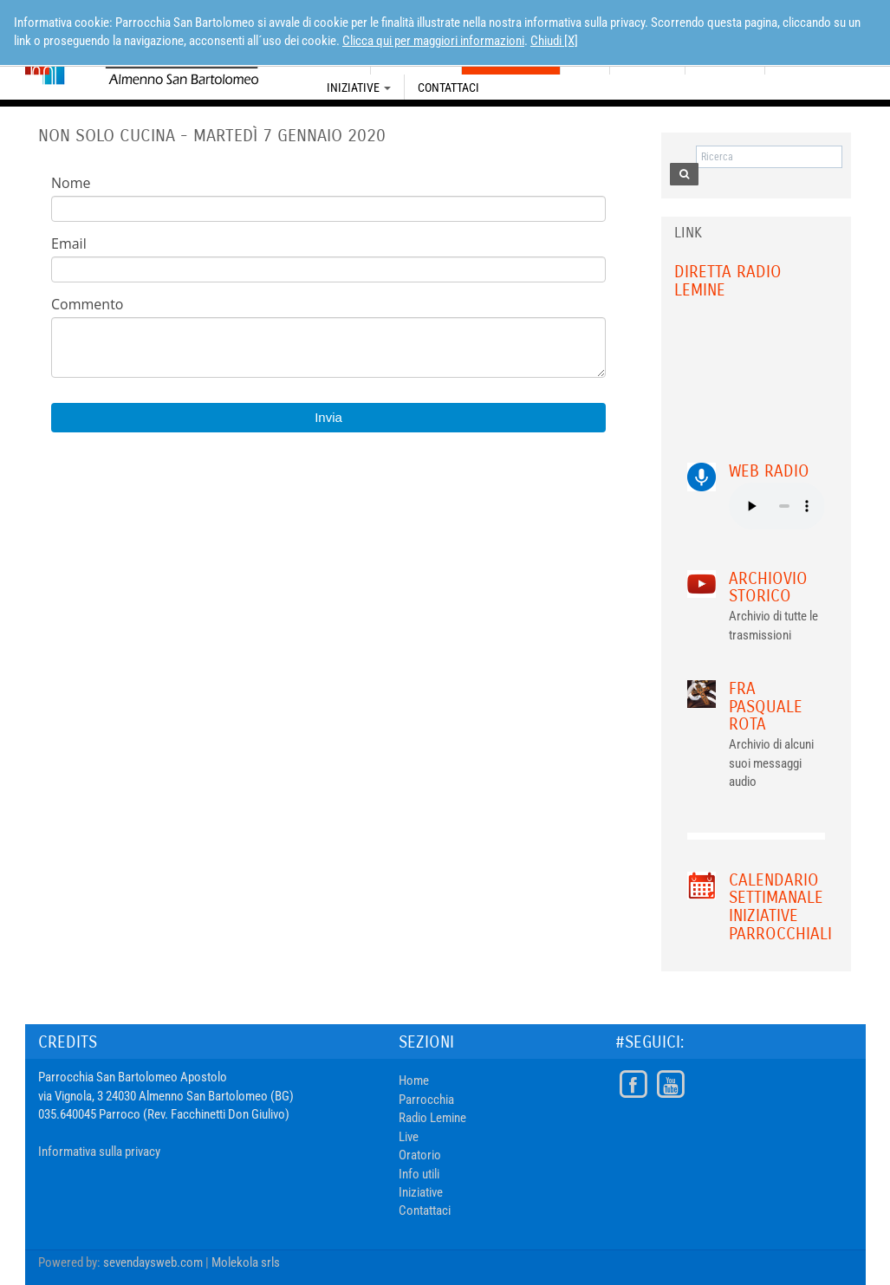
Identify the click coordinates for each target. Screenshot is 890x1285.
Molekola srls (245, 1262)
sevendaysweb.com (153, 1262)
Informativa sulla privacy (99, 1151)
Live (409, 1137)
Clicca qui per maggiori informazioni (433, 41)
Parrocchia (426, 1099)
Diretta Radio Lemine (728, 281)
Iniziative (359, 87)
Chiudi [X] (554, 41)
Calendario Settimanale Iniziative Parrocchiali (780, 907)
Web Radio (769, 471)
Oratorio (420, 1155)
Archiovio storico (768, 587)
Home (414, 1080)
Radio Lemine (432, 1118)
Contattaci (448, 87)
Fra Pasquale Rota (765, 706)
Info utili (419, 1174)
